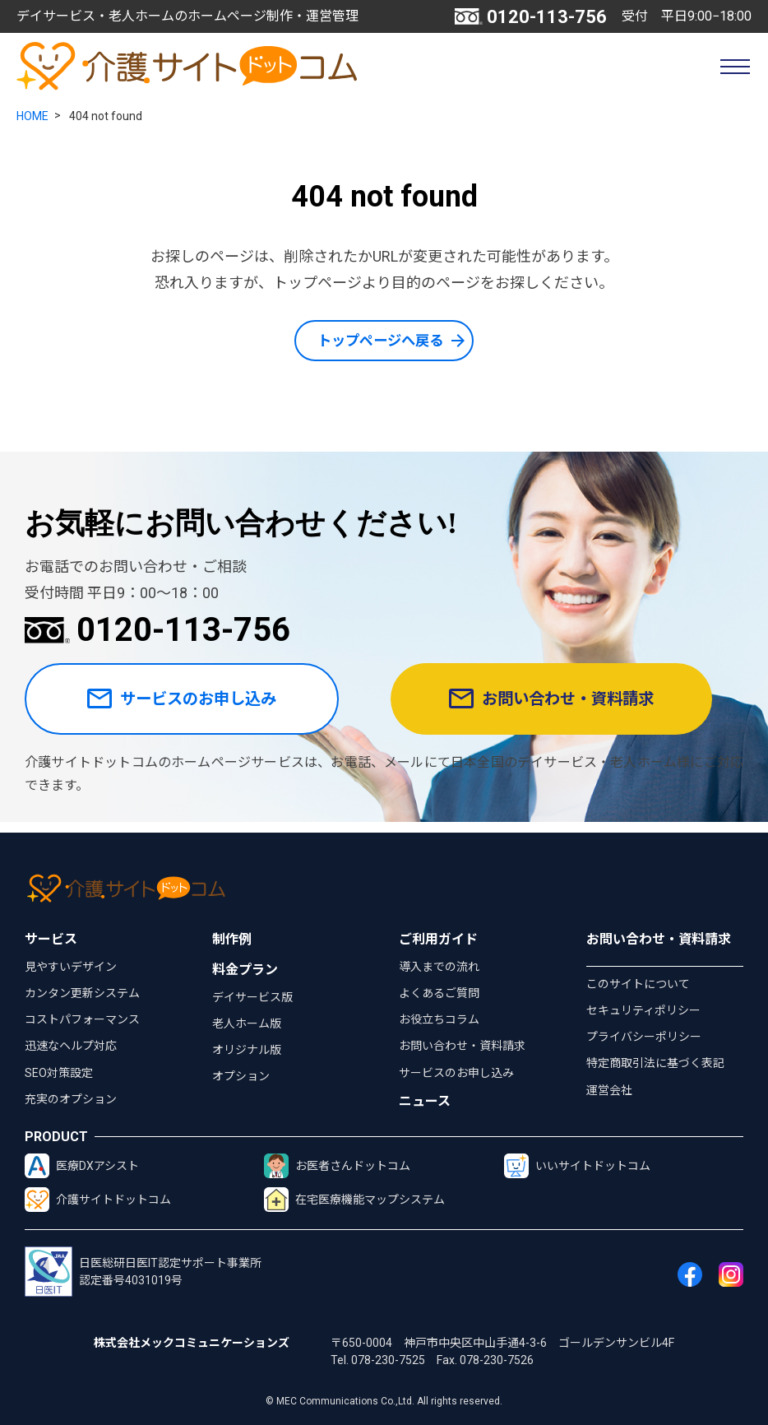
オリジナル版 (246, 1049)
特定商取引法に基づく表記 (655, 1063)
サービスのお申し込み (195, 704)
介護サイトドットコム (98, 1200)
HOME (32, 116)
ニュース (425, 1102)
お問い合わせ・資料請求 (566, 704)
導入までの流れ (439, 966)
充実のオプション (71, 1099)
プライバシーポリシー (643, 1037)
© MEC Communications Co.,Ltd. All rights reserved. (384, 1401)
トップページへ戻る (380, 341)
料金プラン (245, 969)
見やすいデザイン (71, 966)
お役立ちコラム (439, 1020)
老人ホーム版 (246, 1023)
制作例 (232, 939)
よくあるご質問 (439, 993)
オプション (241, 1077)
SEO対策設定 (59, 1072)
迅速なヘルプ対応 (71, 1046)
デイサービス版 (252, 997)
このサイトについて (638, 984)
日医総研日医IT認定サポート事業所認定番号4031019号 (143, 1272)
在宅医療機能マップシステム (354, 1200)
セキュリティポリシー (643, 1010)
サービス (51, 939)
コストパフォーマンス (82, 1020)
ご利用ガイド (438, 939)
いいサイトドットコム (577, 1166)
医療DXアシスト (82, 1166)
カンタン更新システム (82, 993)
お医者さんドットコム (337, 1166)
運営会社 (609, 1090)
